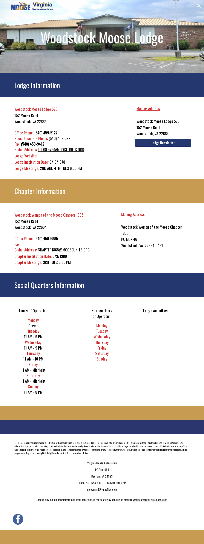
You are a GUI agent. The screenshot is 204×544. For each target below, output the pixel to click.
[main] (102, 36)
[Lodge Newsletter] (163, 143)
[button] (5, 6)
